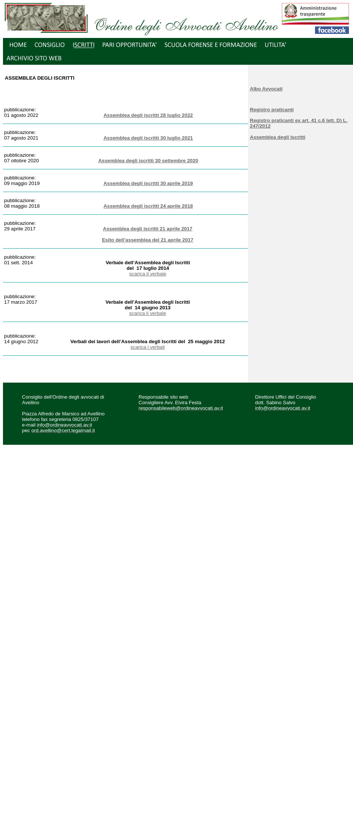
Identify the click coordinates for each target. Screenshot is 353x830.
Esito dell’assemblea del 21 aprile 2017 (147, 240)
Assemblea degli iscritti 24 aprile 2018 (148, 206)
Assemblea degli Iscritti (277, 137)
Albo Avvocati (266, 89)
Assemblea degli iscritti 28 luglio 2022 (148, 115)
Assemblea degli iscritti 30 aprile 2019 (148, 183)
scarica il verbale (147, 274)
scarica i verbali (148, 347)
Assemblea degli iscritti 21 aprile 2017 (148, 229)
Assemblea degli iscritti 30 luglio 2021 (148, 138)
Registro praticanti (272, 109)
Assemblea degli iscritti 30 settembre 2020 (148, 160)
